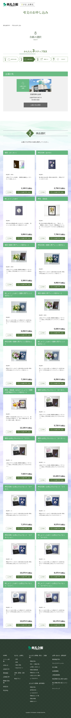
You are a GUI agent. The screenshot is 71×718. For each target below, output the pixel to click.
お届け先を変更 (36, 105)
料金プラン (17, 678)
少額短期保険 (56, 675)
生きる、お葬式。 (19, 655)
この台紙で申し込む (23, 192)
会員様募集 (55, 671)
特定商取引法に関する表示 (59, 679)
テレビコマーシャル (58, 663)
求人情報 (54, 667)
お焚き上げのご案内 (35, 675)
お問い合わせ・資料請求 (59, 655)
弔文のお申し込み (16, 25)
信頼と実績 (18, 665)
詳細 (10, 192)
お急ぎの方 (6, 669)
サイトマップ (56, 688)
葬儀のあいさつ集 (34, 672)
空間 (16, 659)
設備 (16, 662)
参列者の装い (33, 690)
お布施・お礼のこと (35, 667)
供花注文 (5, 686)
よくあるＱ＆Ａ (34, 678)
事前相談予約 (56, 659)
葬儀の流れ (33, 661)
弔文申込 (5, 690)
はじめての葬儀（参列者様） (37, 683)
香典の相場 (33, 698)
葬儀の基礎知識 (34, 669)
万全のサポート (19, 667)
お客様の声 (6, 677)
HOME (5, 655)
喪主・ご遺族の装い (35, 664)
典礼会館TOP (6, 25)
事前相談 (5, 673)
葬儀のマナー (33, 701)
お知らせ (5, 665)
